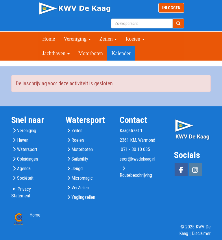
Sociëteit (25, 178)
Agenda (24, 168)
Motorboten (90, 53)
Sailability (79, 159)
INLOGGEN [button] (171, 8)
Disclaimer (201, 233)
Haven (22, 140)
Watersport (27, 149)
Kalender (121, 53)
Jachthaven (55, 53)
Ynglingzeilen (83, 197)
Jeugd (77, 168)
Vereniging (77, 39)
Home (48, 39)
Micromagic (82, 178)
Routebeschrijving (136, 175)
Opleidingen (27, 159)
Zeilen (108, 39)
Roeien (135, 39)
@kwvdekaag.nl (137, 159)
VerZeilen (80, 187)
